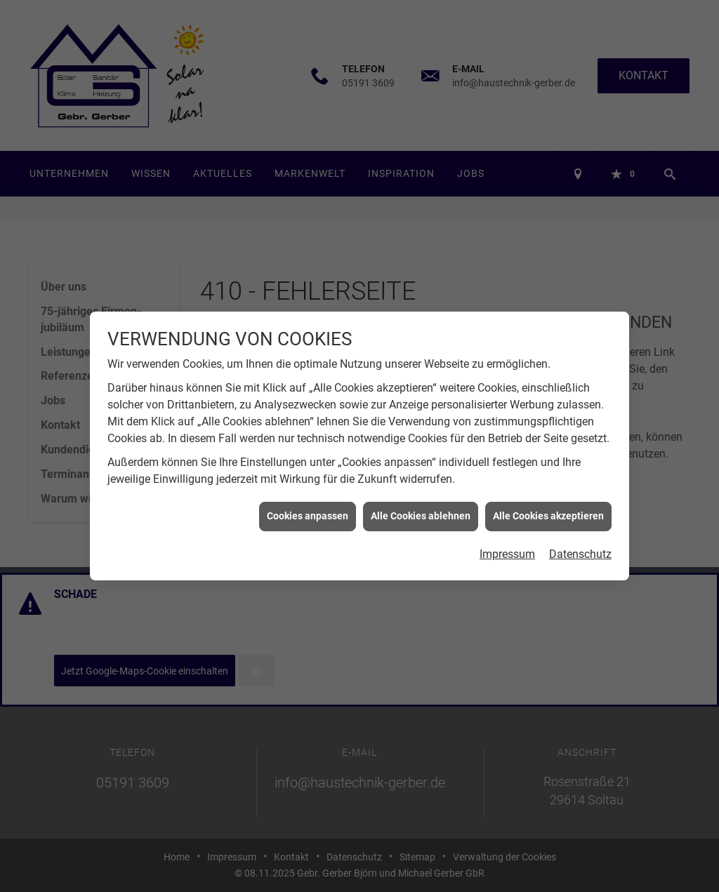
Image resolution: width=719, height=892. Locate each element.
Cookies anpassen (307, 511)
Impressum (507, 548)
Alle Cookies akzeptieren (548, 511)
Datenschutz (580, 548)
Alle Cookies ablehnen (420, 511)
